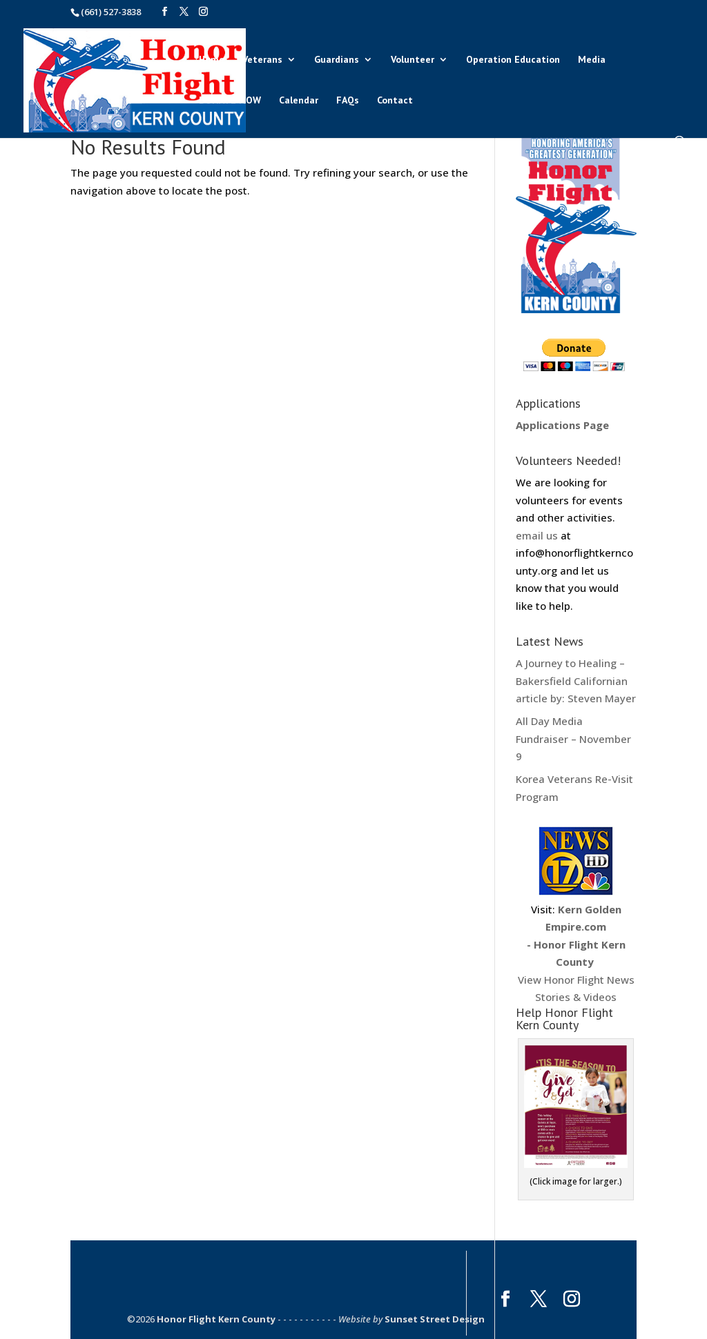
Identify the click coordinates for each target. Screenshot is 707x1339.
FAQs (347, 100)
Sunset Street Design (435, 1319)
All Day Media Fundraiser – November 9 (573, 738)
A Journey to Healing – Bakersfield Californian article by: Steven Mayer (576, 680)
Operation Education (513, 60)
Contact (395, 100)
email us (537, 535)
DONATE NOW (230, 100)
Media (592, 60)
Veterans (262, 60)
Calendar (298, 100)
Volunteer (412, 60)
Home (211, 60)
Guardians (336, 60)
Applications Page (562, 425)
